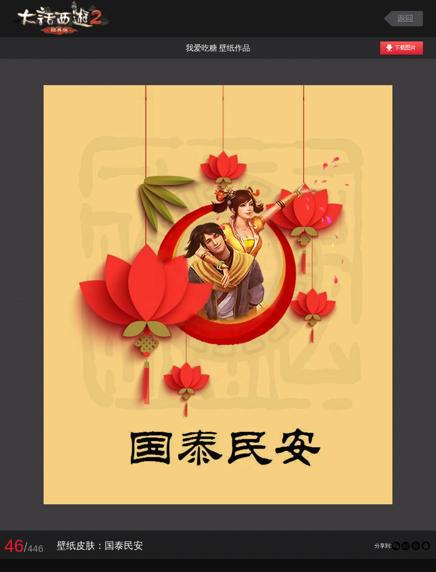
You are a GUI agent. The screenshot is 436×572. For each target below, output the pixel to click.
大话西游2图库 (62, 18)
